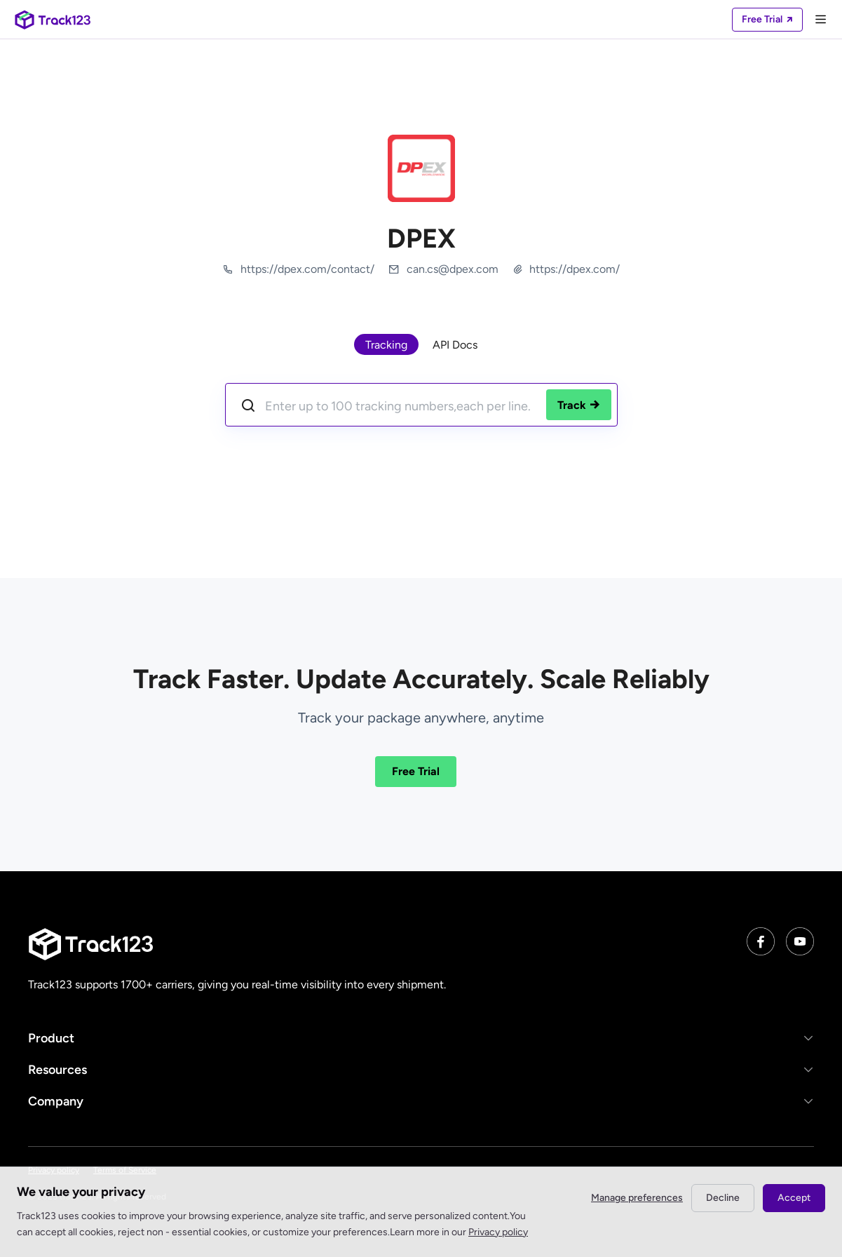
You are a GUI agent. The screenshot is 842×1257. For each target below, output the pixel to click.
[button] (421, 1038)
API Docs (455, 344)
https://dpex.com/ (574, 269)
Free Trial (416, 771)
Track (578, 405)
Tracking (386, 344)
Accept (794, 1198)
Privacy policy (498, 1232)
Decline (723, 1198)
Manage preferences (637, 1198)
